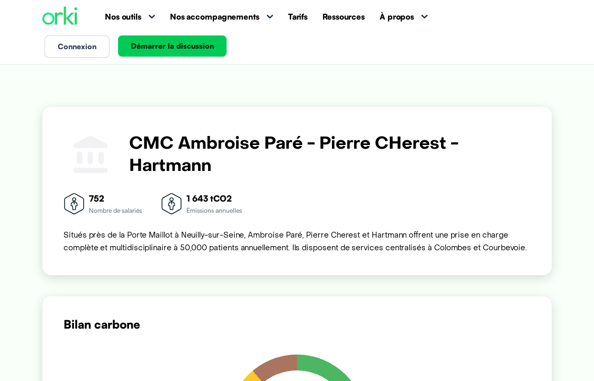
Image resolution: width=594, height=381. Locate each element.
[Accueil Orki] (59, 16)
